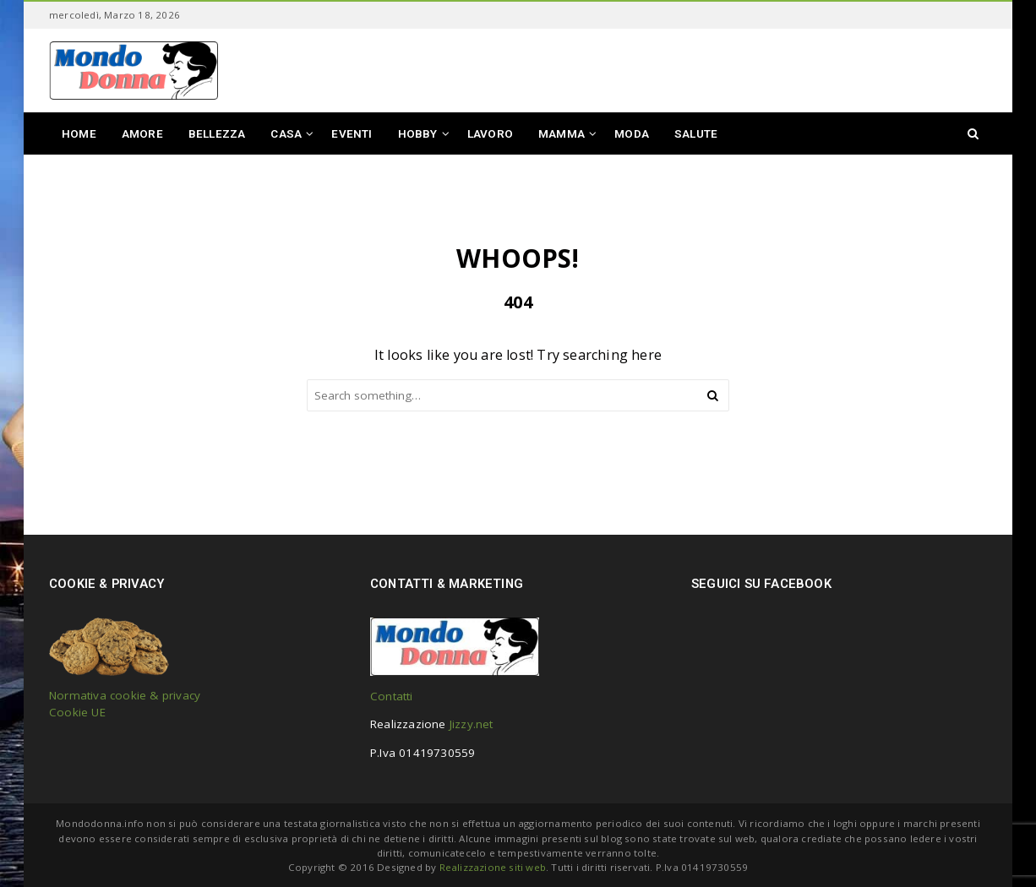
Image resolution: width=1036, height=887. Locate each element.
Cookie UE (77, 712)
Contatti (391, 696)
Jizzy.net (471, 724)
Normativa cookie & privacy (124, 695)
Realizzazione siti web (492, 867)
